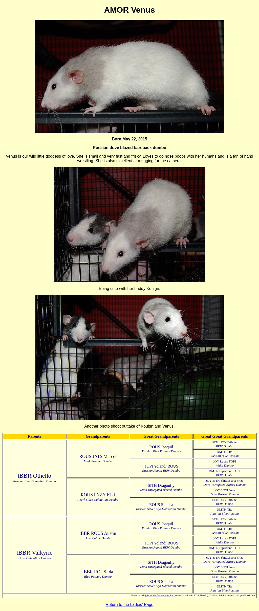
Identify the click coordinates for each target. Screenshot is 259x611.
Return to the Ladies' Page (130, 604)
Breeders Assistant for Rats (161, 595)
